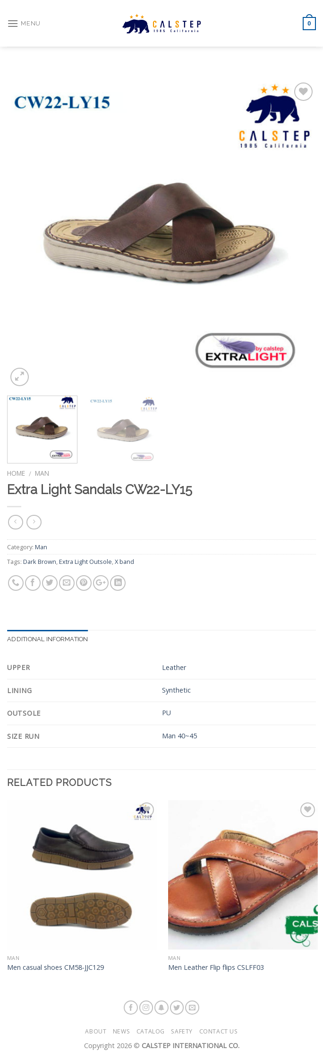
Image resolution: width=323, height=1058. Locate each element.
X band (124, 561)
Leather (174, 667)
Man (42, 473)
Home (16, 473)
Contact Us (218, 1031)
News (121, 1031)
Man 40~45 (179, 735)
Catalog (150, 1031)
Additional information (47, 639)
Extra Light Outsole (85, 561)
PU (166, 712)
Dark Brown (39, 561)
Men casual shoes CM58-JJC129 (55, 967)
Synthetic (176, 690)
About (95, 1031)
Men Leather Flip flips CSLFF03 (216, 967)
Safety (182, 1031)
